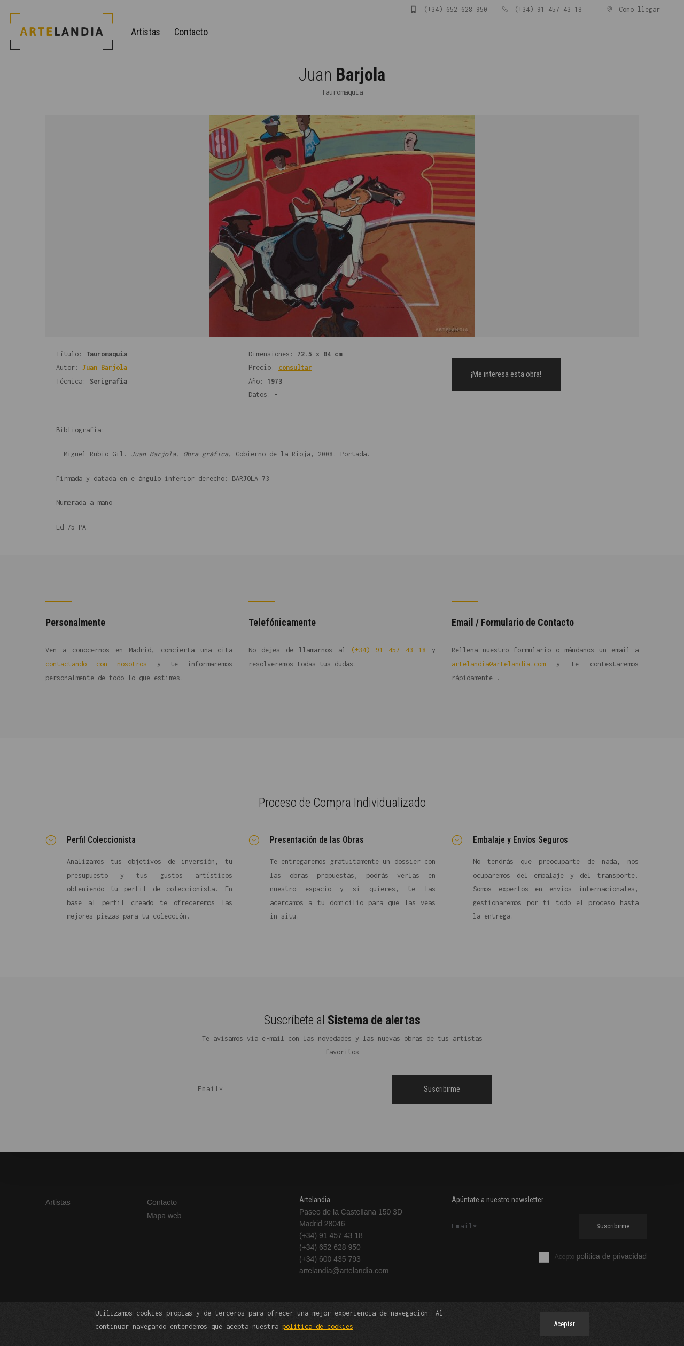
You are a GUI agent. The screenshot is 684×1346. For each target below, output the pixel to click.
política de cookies (317, 1326)
